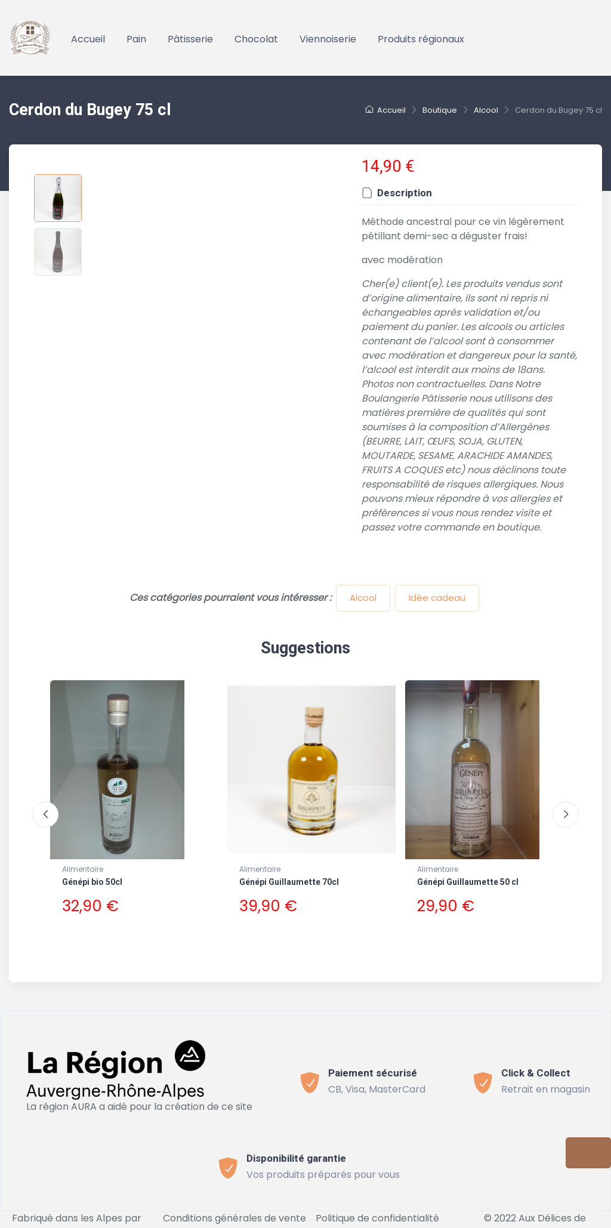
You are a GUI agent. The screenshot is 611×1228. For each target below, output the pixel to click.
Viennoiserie (328, 39)
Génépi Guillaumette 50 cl (468, 882)
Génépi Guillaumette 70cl (289, 882)
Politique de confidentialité (377, 1206)
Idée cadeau (437, 597)
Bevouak (77, 1220)
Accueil (88, 39)
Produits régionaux (421, 39)
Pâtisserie (190, 39)
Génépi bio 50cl (92, 882)
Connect (350, 1220)
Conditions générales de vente (234, 1206)
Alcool (363, 597)
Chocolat (256, 39)
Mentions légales (280, 1220)
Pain (136, 39)
